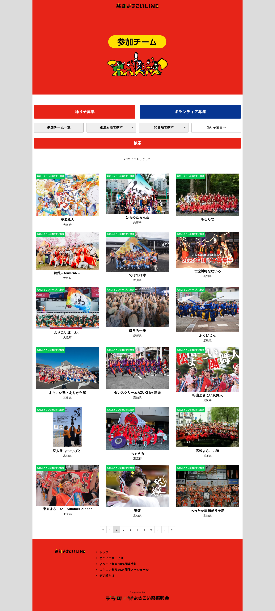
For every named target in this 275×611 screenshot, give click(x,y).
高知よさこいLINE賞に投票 (50, 176)
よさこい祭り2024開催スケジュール (124, 569)
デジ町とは (107, 575)
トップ (103, 552)
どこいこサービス (111, 558)
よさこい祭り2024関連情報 (118, 564)
